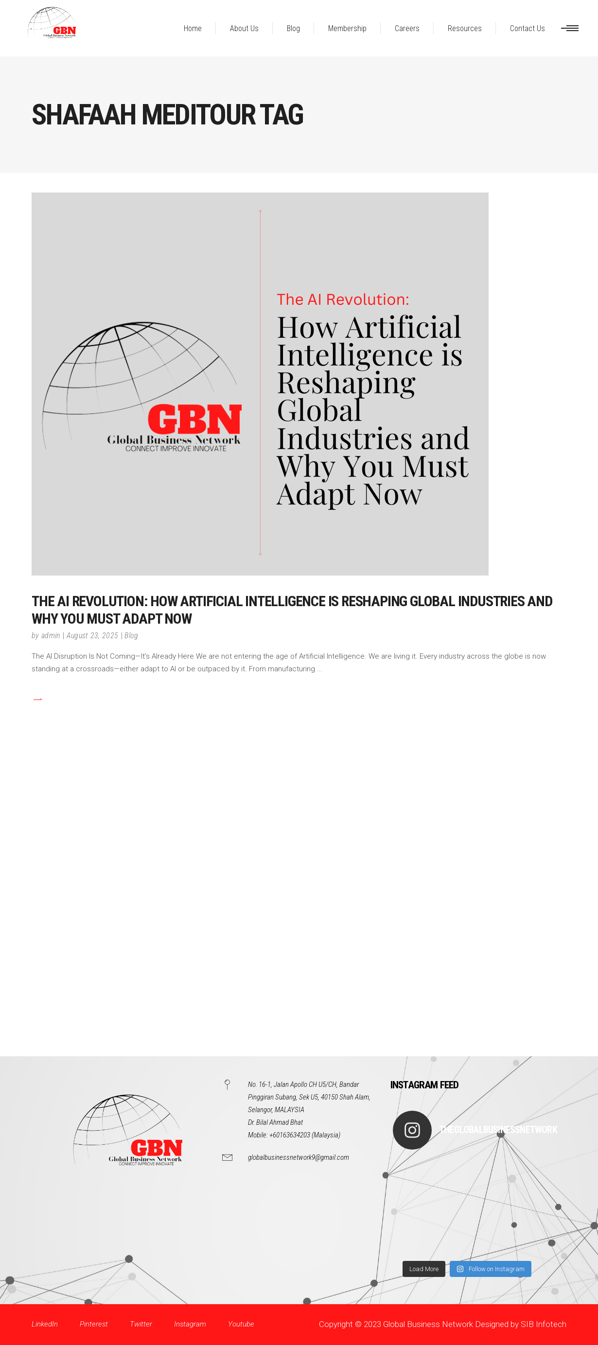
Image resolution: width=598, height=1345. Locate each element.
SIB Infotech (543, 1324)
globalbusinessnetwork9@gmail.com (298, 1157)
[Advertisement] (291, 910)
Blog (131, 635)
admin (50, 635)
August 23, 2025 (93, 635)
